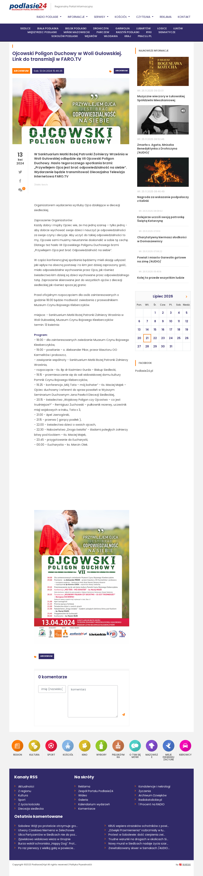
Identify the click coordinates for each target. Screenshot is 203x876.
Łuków (178, 28)
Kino (85, 748)
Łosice (162, 28)
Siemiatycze (166, 32)
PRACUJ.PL (145, 36)
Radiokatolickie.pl (150, 800)
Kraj (127, 36)
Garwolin (122, 28)
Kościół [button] (121, 17)
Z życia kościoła (29, 804)
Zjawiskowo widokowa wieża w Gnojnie (44, 839)
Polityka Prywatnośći (80, 864)
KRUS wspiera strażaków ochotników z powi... (138, 826)
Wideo (82, 795)
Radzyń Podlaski (127, 32)
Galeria (83, 800)
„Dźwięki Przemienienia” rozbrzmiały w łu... (136, 830)
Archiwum (21, 70)
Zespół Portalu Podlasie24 (95, 791)
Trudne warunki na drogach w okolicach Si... (138, 839)
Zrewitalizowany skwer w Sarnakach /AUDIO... (139, 848)
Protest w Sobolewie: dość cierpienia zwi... (136, 835)
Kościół (68, 748)
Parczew (103, 32)
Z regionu (24, 791)
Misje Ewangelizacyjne (168, 750)
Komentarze (86, 809)
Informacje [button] (76, 17)
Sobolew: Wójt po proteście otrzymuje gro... (48, 826)
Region (17, 748)
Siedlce (25, 28)
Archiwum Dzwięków (153, 795)
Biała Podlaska (47, 28)
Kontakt (184, 17)
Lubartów (143, 28)
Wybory (101, 748)
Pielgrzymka (118, 749)
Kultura (34, 748)
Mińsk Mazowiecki (77, 32)
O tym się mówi (135, 749)
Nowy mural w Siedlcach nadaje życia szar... (138, 843)
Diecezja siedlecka (31, 809)
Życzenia (145, 791)
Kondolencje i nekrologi (154, 786)
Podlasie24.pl (144, 371)
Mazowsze (152, 749)
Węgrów (91, 36)
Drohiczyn (101, 28)
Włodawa (111, 36)
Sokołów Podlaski (64, 36)
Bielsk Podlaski (75, 28)
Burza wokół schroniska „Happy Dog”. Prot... (47, 843)
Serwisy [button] (100, 17)
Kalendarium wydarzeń (94, 804)
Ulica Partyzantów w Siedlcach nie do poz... (47, 835)
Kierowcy (185, 748)
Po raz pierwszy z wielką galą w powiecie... (46, 848)
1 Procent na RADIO (152, 804)
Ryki (149, 32)
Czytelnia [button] (143, 17)
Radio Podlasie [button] (48, 17)
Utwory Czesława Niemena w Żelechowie (46, 830)
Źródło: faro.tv (41, 184)
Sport (51, 748)
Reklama (165, 17)
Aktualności (26, 786)
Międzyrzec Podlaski (42, 32)
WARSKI (186, 864)
